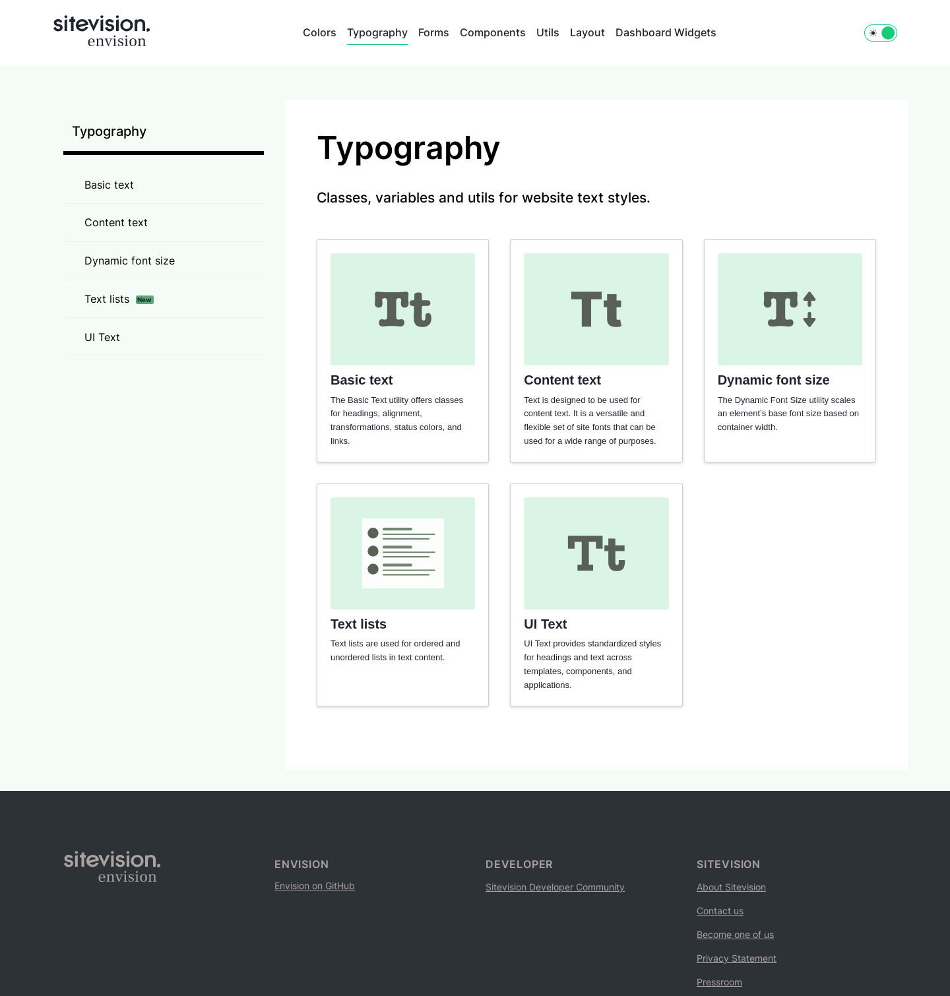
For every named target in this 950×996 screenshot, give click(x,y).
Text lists (119, 298)
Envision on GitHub (314, 885)
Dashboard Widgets (666, 32)
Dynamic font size (129, 260)
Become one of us (735, 934)
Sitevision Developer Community (555, 886)
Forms (433, 32)
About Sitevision (731, 886)
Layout (587, 32)
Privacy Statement (736, 958)
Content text (116, 222)
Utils (547, 32)
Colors (319, 32)
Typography (377, 32)
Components (493, 32)
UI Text (102, 337)
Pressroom (719, 981)
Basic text (109, 184)
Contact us (720, 910)
